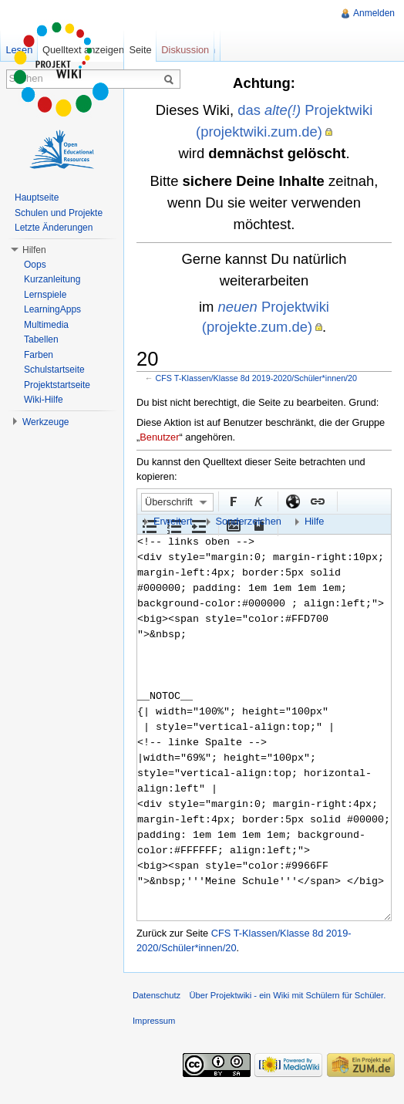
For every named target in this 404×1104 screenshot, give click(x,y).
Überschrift (169, 502)
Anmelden (374, 13)
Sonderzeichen (248, 521)
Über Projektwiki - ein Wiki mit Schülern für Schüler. (287, 995)
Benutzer (159, 437)
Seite (140, 50)
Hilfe (315, 521)
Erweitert (173, 521)
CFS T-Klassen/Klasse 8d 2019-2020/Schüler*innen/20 (257, 378)
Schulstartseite (54, 369)
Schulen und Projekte (59, 213)
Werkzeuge (45, 422)
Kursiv (257, 500)
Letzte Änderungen (54, 227)
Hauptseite (37, 197)
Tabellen (41, 339)
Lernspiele (45, 294)
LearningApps (52, 309)
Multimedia (46, 324)
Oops (35, 264)
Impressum (154, 1020)
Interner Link (317, 500)
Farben (38, 354)
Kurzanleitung (52, 279)
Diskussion (185, 50)
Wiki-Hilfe (43, 399)
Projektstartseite (57, 385)
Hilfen (34, 250)
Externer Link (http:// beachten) (292, 500)
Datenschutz (156, 995)
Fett (233, 500)
